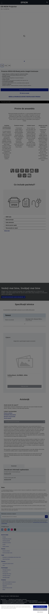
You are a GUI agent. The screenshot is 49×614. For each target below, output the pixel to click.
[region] (24, 609)
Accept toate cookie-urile (40, 606)
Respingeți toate (40, 609)
